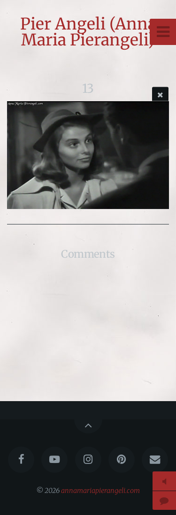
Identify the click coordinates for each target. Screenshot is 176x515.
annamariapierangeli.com (100, 490)
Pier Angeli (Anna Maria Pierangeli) (88, 32)
